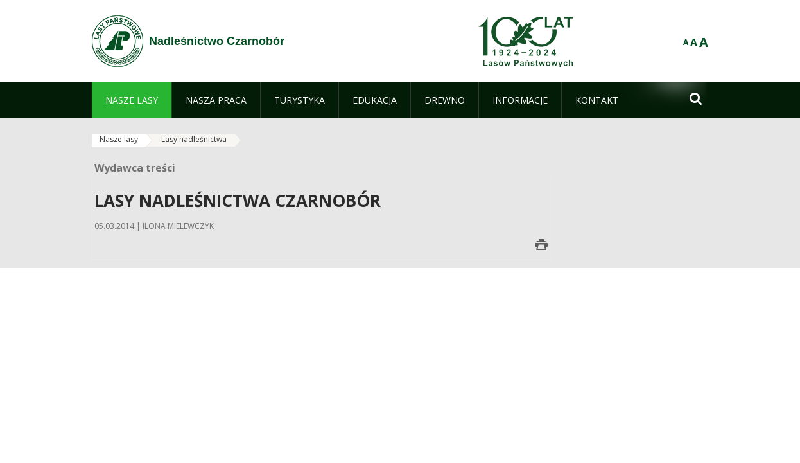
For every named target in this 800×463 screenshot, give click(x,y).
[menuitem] (131, 100)
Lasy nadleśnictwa (194, 139)
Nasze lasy (119, 139)
